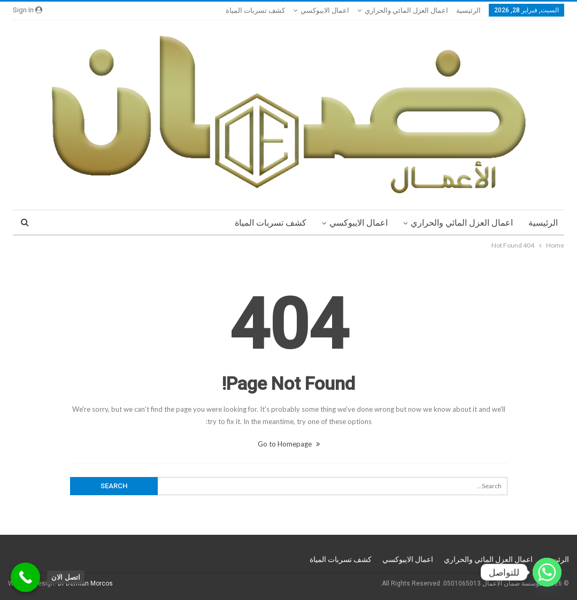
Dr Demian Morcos (85, 583)
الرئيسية (468, 10)
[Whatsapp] (547, 572)
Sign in (27, 10)
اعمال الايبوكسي (325, 10)
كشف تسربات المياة (255, 10)
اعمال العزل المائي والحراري (406, 10)
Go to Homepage (289, 444)
